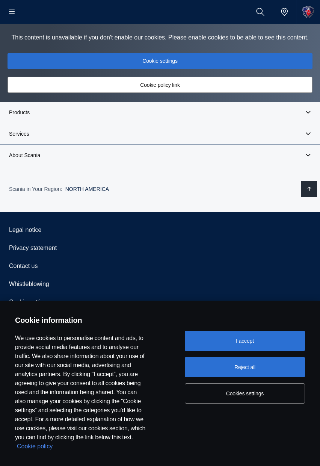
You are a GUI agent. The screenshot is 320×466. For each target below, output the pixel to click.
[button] (160, 136)
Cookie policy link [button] (160, 109)
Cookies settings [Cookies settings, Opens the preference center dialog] (245, 393)
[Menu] (12, 12)
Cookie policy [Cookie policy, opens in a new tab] (35, 446)
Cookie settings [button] (160, 85)
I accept (245, 341)
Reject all (244, 367)
